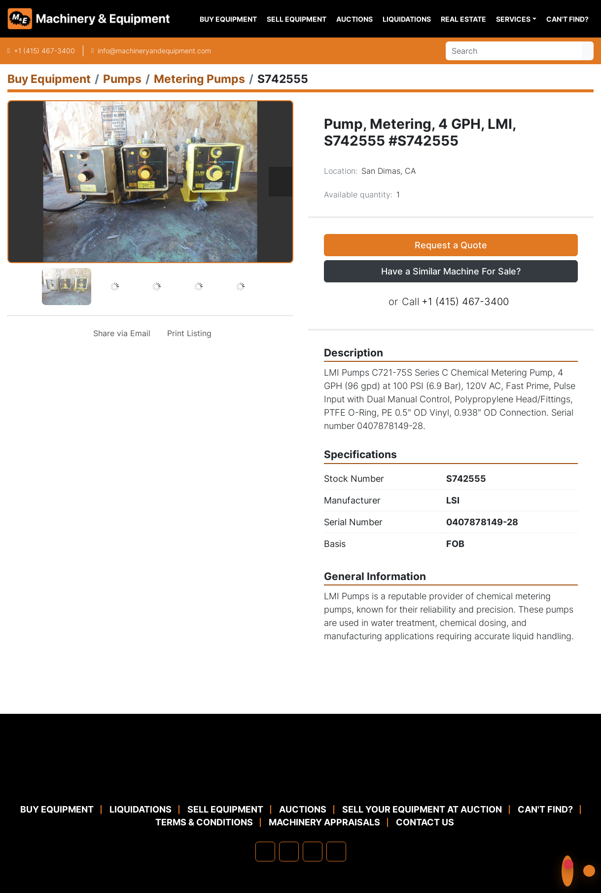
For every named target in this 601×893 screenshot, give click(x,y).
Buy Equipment (228, 19)
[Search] (514, 50)
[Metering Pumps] (199, 78)
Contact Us (425, 822)
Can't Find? (567, 19)
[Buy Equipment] (49, 78)
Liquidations (407, 19)
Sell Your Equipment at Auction (422, 809)
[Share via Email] (120, 333)
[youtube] (336, 851)
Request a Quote (451, 245)
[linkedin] (289, 851)
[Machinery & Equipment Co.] (300, 779)
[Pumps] (122, 78)
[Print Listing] (187, 333)
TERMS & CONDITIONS (204, 822)
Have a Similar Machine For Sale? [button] (451, 271)
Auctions (354, 19)
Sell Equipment (296, 19)
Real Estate (463, 19)
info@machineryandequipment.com (154, 50)
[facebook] (265, 851)
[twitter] (312, 851)
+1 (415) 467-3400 (44, 50)
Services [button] (513, 19)
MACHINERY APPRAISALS (324, 822)
